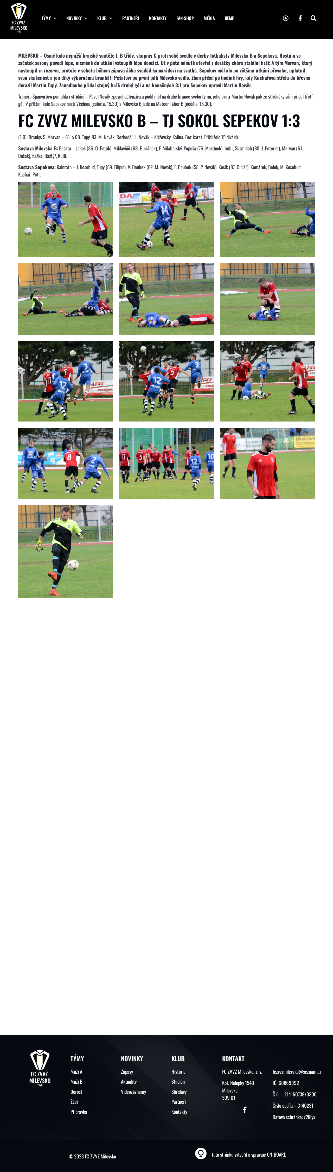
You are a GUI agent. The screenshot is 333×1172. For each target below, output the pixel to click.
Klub (104, 18)
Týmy (49, 18)
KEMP (229, 18)
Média (209, 18)
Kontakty (157, 18)
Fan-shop (185, 18)
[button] (313, 18)
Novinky (76, 18)
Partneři (130, 18)
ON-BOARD (276, 1154)
